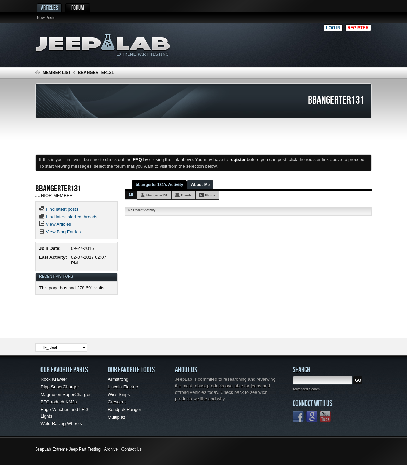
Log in (333, 27)
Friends (186, 195)
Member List (57, 72)
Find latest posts (58, 209)
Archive (111, 449)
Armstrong (118, 379)
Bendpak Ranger (124, 409)
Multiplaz (116, 417)
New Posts (46, 17)
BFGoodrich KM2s (58, 402)
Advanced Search (306, 389)
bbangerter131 (156, 195)
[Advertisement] (251, 43)
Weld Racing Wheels (61, 423)
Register (358, 27)
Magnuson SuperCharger (65, 394)
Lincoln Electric (123, 386)
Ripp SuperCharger (59, 386)
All (130, 195)
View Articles (55, 224)
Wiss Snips (119, 394)
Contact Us (131, 449)
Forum (77, 7)
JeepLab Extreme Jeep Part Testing (68, 449)
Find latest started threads (68, 216)
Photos (210, 195)
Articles (49, 7)
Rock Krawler (53, 379)
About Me (200, 184)
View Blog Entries (60, 231)
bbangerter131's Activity (159, 184)
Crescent (117, 402)
